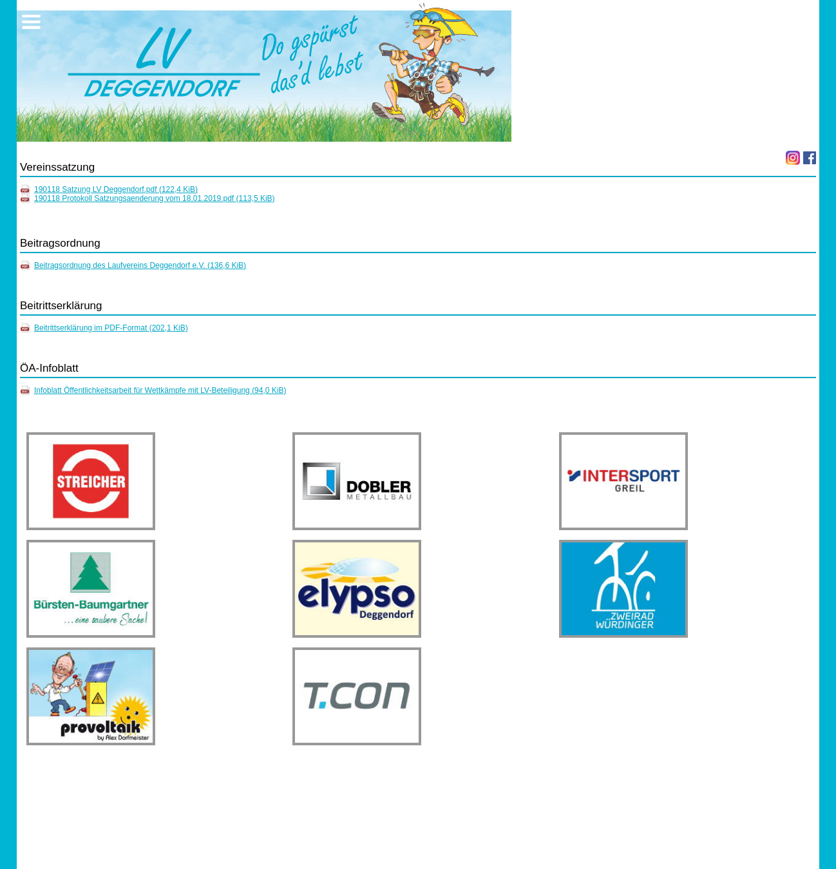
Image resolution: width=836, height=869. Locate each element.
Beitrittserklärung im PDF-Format (111, 327)
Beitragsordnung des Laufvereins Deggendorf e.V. (140, 265)
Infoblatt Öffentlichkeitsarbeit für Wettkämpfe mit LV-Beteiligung (160, 390)
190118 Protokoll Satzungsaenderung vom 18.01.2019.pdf (154, 198)
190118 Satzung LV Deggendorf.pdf (116, 189)
